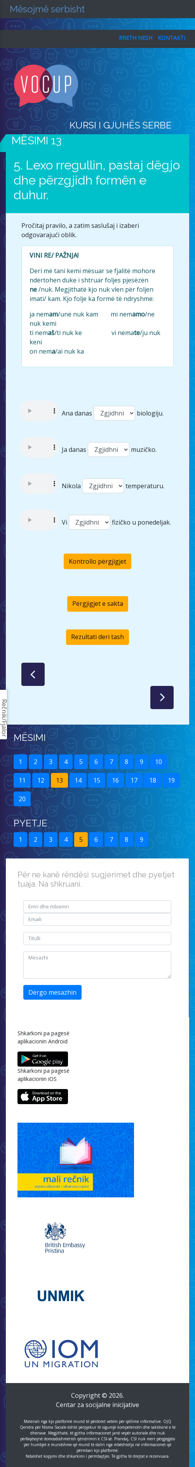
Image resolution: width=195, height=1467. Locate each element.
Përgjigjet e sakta (97, 603)
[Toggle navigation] (178, 86)
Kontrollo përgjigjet (97, 561)
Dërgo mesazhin (52, 992)
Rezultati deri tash (97, 637)
